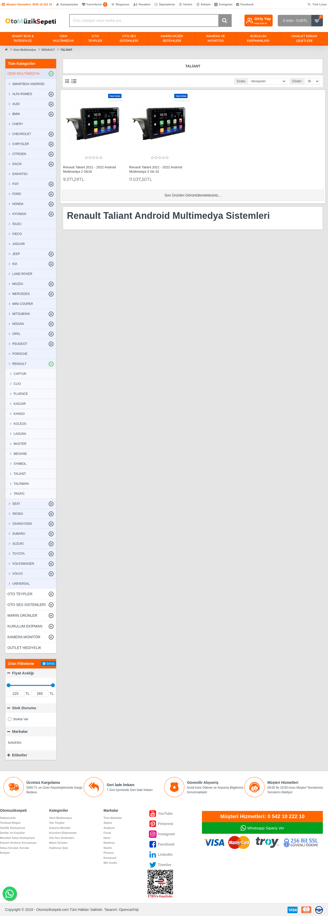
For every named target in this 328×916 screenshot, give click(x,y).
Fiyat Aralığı (23, 673)
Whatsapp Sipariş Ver (265, 828)
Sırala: (241, 81)
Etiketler (19, 755)
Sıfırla (50, 663)
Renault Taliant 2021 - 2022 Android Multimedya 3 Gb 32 (155, 169)
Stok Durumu (24, 708)
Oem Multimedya (24, 49)
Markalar (20, 731)
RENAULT (48, 49)
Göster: (297, 81)
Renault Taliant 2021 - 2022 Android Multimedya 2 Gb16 (89, 169)
